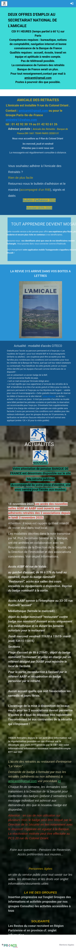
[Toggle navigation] (4, 3)
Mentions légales (66, 945)
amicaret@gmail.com (38, 78)
